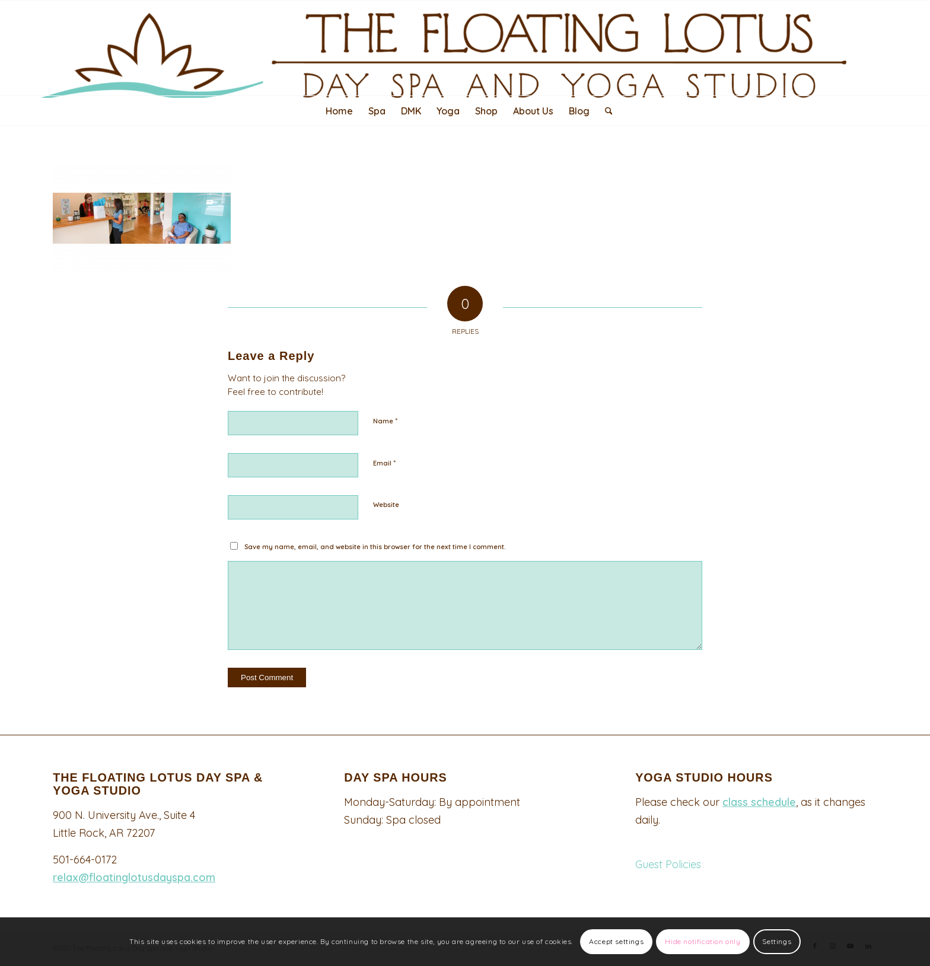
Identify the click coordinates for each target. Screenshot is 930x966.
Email (384, 462)
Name (385, 420)
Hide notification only (702, 941)
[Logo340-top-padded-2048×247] (465, 49)
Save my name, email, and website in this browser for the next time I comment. (375, 547)
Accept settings (616, 941)
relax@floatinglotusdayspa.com (134, 877)
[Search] (605, 111)
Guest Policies (668, 864)
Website (386, 504)
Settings (776, 941)
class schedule (759, 802)
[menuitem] (339, 111)
